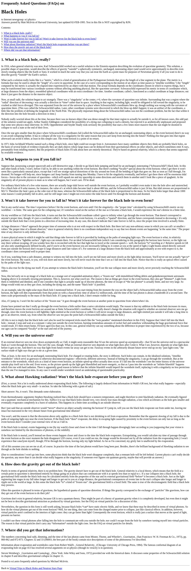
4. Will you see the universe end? (27, 335)
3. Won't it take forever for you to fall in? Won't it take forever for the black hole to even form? (77, 200)
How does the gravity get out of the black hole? (27, 47)
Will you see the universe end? (19, 41)
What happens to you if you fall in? (21, 35)
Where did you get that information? (22, 50)
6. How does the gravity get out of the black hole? (40, 464)
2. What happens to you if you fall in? (31, 159)
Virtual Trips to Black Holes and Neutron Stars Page (36, 568)
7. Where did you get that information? (32, 530)
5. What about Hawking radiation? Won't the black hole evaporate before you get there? (72, 377)
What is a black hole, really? (18, 33)
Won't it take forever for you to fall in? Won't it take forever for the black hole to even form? (50, 38)
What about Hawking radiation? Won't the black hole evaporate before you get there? (46, 44)
